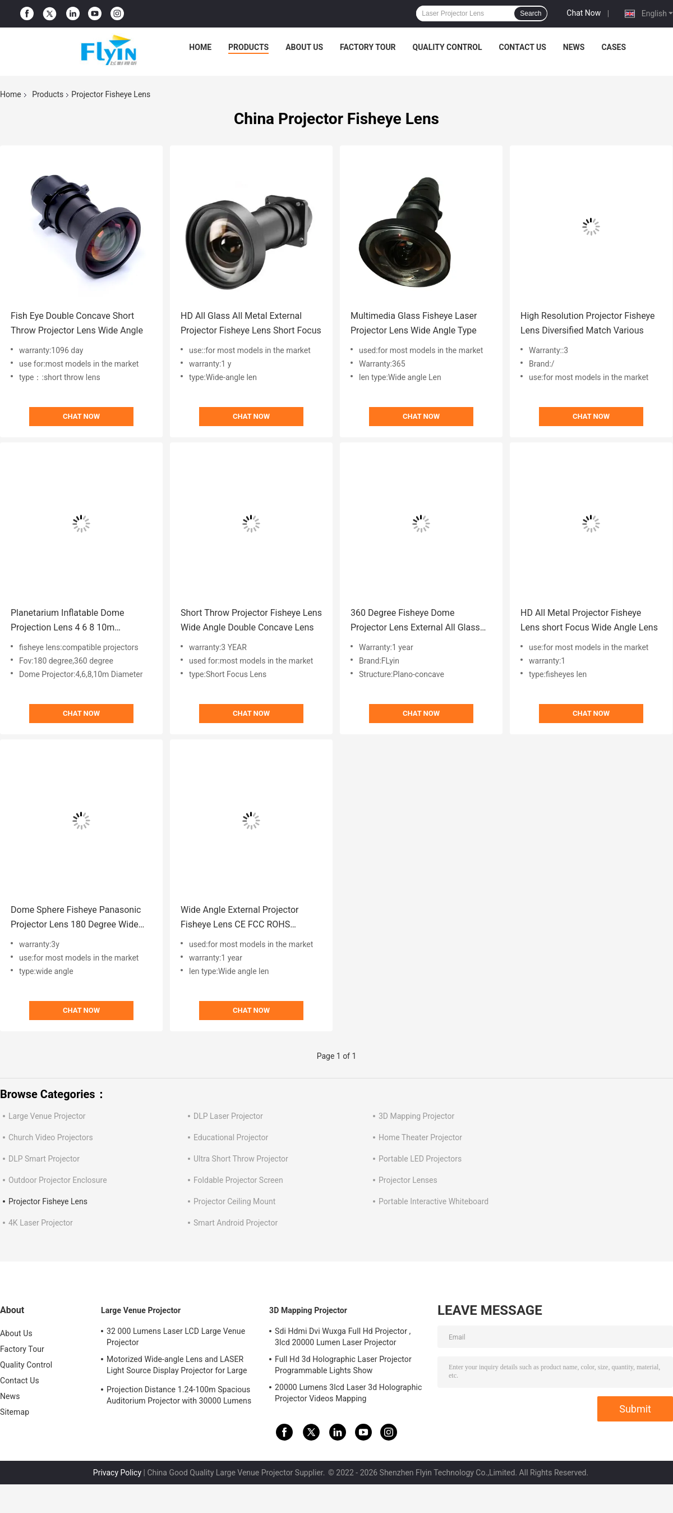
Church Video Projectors (50, 1137)
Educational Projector (230, 1137)
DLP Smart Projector (44, 1158)
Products (248, 47)
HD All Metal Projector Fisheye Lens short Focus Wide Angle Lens (589, 620)
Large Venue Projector (47, 1116)
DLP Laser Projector (228, 1116)
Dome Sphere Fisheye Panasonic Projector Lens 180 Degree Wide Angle (76, 918)
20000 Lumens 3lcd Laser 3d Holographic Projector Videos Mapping (348, 1393)
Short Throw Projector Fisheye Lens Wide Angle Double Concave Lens (251, 620)
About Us (304, 47)
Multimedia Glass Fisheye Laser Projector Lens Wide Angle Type (414, 323)
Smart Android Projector (235, 1222)
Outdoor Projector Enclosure (57, 1180)
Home (200, 47)
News (574, 47)
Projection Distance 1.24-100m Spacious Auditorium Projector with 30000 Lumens (179, 1395)
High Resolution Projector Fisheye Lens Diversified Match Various (587, 323)
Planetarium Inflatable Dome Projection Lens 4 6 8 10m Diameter (67, 621)
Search (530, 13)
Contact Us (522, 47)
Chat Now (583, 12)
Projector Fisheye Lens (47, 1201)
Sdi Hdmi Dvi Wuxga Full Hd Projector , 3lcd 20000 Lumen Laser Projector (343, 1337)
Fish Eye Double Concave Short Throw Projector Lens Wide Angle (77, 323)
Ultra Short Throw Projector (240, 1158)
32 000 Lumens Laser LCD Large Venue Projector (176, 1337)
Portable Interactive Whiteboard (433, 1201)
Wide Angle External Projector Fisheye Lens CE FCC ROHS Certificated (240, 918)
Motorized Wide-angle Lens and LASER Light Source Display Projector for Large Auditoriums (177, 1366)
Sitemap (14, 1411)
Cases (613, 47)
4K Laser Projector (40, 1222)
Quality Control (447, 47)
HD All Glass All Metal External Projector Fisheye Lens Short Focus (251, 323)
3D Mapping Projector (416, 1116)
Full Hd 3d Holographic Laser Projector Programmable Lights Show (343, 1365)
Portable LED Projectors (420, 1158)
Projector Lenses (408, 1180)
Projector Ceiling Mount (234, 1201)
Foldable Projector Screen (238, 1180)
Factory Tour (368, 47)
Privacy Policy (117, 1472)
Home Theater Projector (420, 1137)
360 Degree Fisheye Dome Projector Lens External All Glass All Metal (415, 621)
